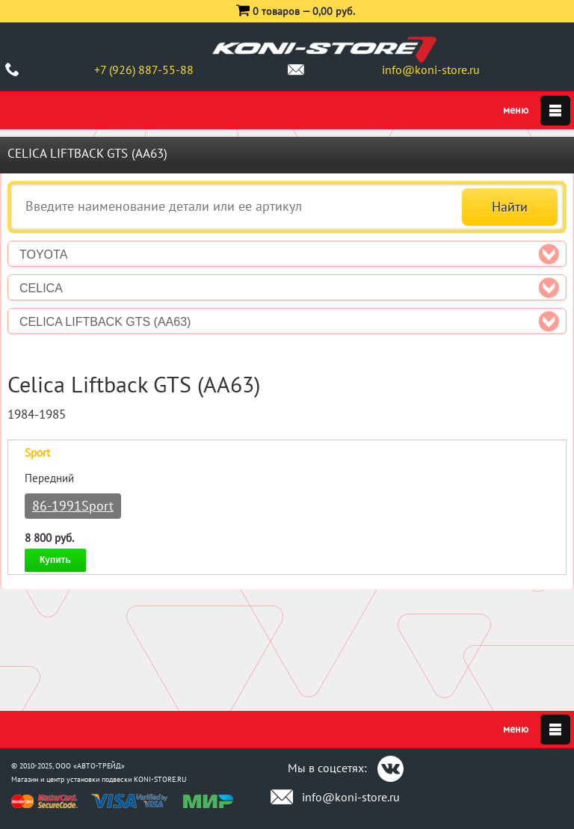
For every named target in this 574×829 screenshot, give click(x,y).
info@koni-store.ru (431, 69)
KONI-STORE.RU (160, 779)
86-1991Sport (73, 505)
